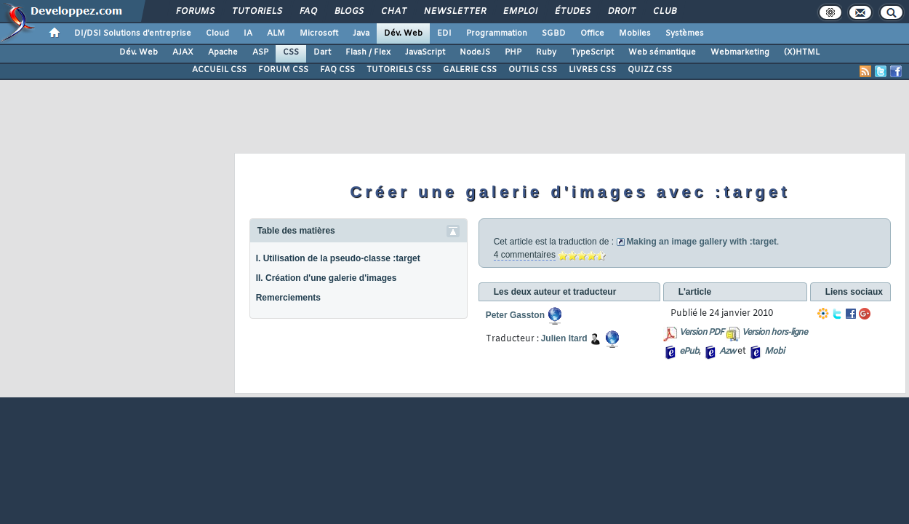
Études (572, 11)
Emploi (519, 11)
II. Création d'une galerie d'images (326, 278)
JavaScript (425, 52)
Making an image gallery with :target (701, 242)
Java (361, 33)
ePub (689, 351)
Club (664, 11)
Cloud (217, 33)
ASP (260, 52)
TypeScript (592, 52)
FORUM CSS (283, 70)
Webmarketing (739, 52)
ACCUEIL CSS (219, 70)
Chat (393, 11)
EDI (444, 33)
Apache (223, 52)
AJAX (182, 52)
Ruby (546, 52)
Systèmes (684, 33)
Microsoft (319, 33)
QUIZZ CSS (650, 70)
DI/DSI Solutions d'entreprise (132, 33)
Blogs (348, 11)
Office (592, 33)
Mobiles (635, 33)
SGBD (554, 33)
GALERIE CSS (470, 70)
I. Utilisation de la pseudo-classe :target (338, 258)
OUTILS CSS (532, 70)
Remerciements (288, 298)
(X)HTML (802, 52)
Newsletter (454, 11)
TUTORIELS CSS (399, 70)
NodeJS (475, 52)
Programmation (496, 33)
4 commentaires (525, 255)
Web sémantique (662, 52)
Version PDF (701, 332)
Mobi (774, 351)
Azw (727, 351)
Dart (322, 52)
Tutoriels (256, 11)
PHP (513, 52)
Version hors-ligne (774, 332)
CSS (291, 52)
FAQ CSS (337, 70)
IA (248, 33)
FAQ (307, 11)
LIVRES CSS (592, 70)
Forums (194, 11)
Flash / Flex (368, 52)
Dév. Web (403, 33)
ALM (276, 33)
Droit (621, 11)
